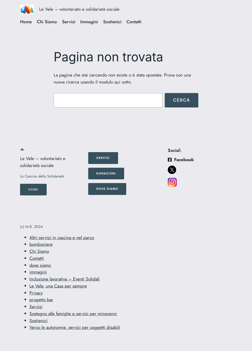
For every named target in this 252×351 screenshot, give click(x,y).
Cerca (181, 100)
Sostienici (38, 320)
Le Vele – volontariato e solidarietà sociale (79, 9)
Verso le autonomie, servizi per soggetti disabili (74, 327)
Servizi (35, 306)
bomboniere (40, 244)
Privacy (36, 293)
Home (33, 189)
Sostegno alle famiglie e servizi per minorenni (73, 313)
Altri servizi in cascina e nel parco (61, 237)
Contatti (36, 258)
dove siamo (40, 265)
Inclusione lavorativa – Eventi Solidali (64, 279)
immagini (38, 272)
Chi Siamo (39, 251)
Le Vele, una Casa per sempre (58, 286)
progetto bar (41, 299)
